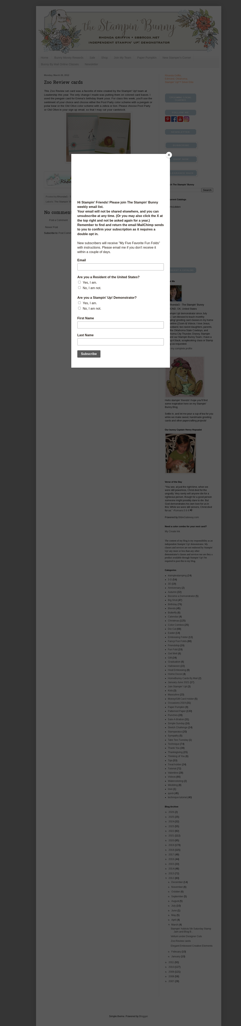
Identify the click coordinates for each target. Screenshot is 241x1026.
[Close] (169, 155)
